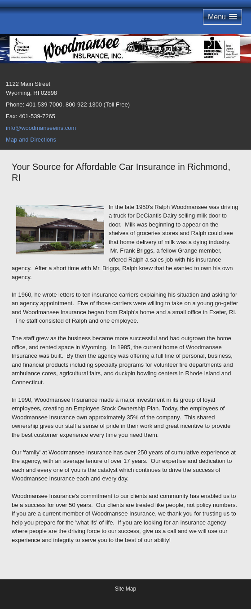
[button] (222, 17)
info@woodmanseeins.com (41, 127)
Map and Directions (31, 139)
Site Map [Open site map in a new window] (125, 589)
